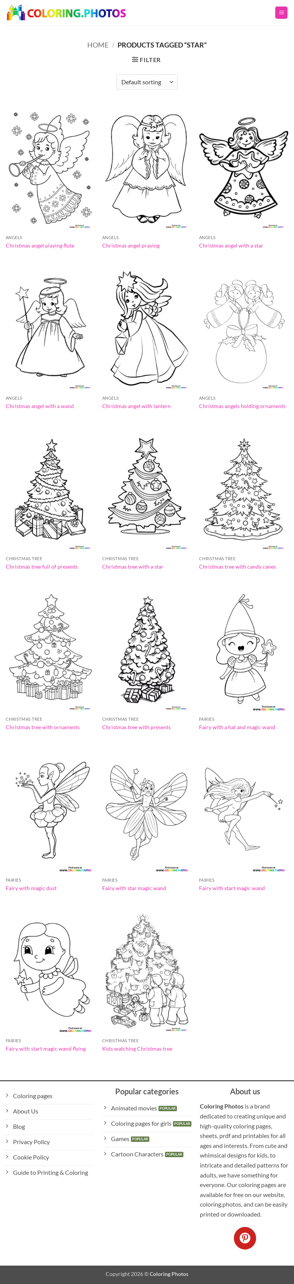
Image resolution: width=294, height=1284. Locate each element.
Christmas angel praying (131, 245)
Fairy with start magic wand (232, 888)
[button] (281, 13)
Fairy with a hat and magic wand (237, 727)
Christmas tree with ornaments (43, 727)
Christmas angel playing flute (40, 245)
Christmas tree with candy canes (237, 566)
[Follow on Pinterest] (245, 1238)
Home (97, 45)
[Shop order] (147, 82)
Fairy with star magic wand (134, 888)
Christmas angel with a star (231, 245)
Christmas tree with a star (132, 566)
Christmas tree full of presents (42, 566)
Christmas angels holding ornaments (242, 406)
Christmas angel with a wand (40, 406)
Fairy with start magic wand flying (46, 1048)
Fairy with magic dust (31, 888)
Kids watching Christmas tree (137, 1048)
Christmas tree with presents (136, 727)
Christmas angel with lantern (136, 406)
